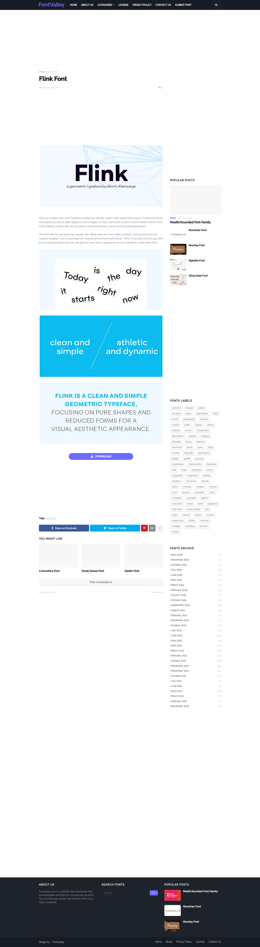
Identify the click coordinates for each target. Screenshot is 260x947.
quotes (185, 492)
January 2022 (196, 661)
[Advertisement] (130, 37)
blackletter (202, 413)
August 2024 (196, 610)
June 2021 (196, 686)
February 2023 (196, 615)
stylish (198, 514)
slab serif (176, 509)
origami (200, 486)
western (204, 526)
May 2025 (196, 580)
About (168, 942)
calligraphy (189, 419)
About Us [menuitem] (87, 5)
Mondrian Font (198, 230)
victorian (204, 520)
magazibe (177, 475)
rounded (191, 498)
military (207, 475)
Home (42, 72)
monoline (191, 481)
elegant (205, 436)
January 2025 (196, 595)
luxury (209, 469)
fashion (200, 441)
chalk (187, 424)
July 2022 (196, 630)
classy (210, 424)
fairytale (176, 441)
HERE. (126, 238)
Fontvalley (58, 942)
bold (215, 413)
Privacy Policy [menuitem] (141, 5)
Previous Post (48, 592)
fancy (189, 441)
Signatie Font (197, 260)
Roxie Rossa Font (93, 570)
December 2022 (196, 620)
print (174, 492)
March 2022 (196, 651)
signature (212, 503)
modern (176, 481)
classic (198, 424)
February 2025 (196, 590)
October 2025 (196, 565)
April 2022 (196, 646)
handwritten (195, 464)
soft (207, 509)
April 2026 (196, 555)
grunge (199, 458)
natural (205, 481)
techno (210, 514)
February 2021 (196, 701)
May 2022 (196, 640)
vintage (176, 526)
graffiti (187, 458)
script (190, 503)
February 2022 (196, 656)
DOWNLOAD (103, 456)
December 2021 (196, 666)
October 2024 (196, 600)
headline (211, 464)
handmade (178, 464)
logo (184, 469)
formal (175, 452)
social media (193, 509)
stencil (186, 514)
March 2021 (196, 696)
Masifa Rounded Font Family (190, 222)
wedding (189, 526)
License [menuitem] (123, 5)
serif (200, 503)
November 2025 (196, 560)
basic (188, 413)
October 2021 (196, 676)
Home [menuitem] (73, 5)
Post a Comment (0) (101, 582)
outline (213, 486)
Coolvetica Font (49, 570)
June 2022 (196, 635)
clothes (176, 430)
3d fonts (176, 407)
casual (175, 424)
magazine (193, 475)
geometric (204, 452)
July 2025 (196, 570)
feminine (176, 447)
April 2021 (196, 691)
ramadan (199, 492)
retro (211, 492)
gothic (175, 458)
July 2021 (196, 681)
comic (188, 430)
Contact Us (215, 942)
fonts (200, 447)
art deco (176, 413)
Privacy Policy (184, 942)
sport (175, 514)
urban (192, 520)
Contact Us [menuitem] (163, 5)
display (192, 436)
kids (174, 469)
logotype (196, 469)
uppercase (177, 520)
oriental (187, 486)
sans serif (52, 72)
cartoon (204, 419)
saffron (204, 498)
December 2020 (196, 706)
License (200, 942)
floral (189, 447)
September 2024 (196, 605)
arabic (201, 407)
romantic (176, 498)
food (210, 447)
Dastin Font (132, 570)
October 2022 (196, 625)
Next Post (156, 592)
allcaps (189, 407)
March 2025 (196, 585)
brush (175, 419)
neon (175, 486)
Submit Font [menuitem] (183, 5)
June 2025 (196, 575)
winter (175, 531)
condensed (203, 430)
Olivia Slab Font (198, 275)
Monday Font (197, 245)
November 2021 (196, 671)
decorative (177, 436)
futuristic (188, 452)
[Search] (130, 893)
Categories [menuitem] (104, 5)
